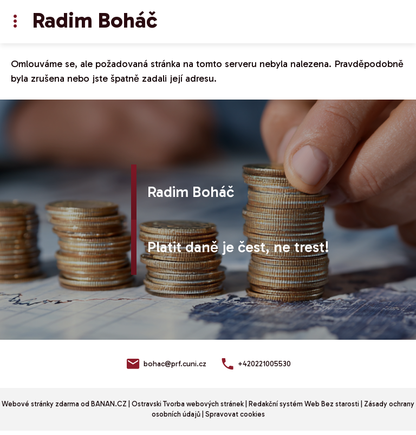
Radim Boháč (94, 20)
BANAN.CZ (109, 404)
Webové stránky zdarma (40, 404)
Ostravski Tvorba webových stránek (188, 404)
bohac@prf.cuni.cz (175, 363)
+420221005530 (264, 363)
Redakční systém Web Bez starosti (304, 404)
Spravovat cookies (235, 414)
